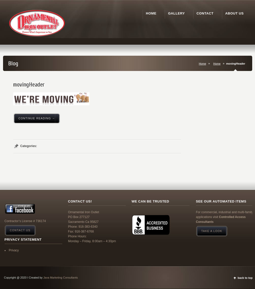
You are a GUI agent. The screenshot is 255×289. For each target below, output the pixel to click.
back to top (245, 277)
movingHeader (29, 84)
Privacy (14, 250)
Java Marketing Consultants (60, 277)
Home (202, 63)
